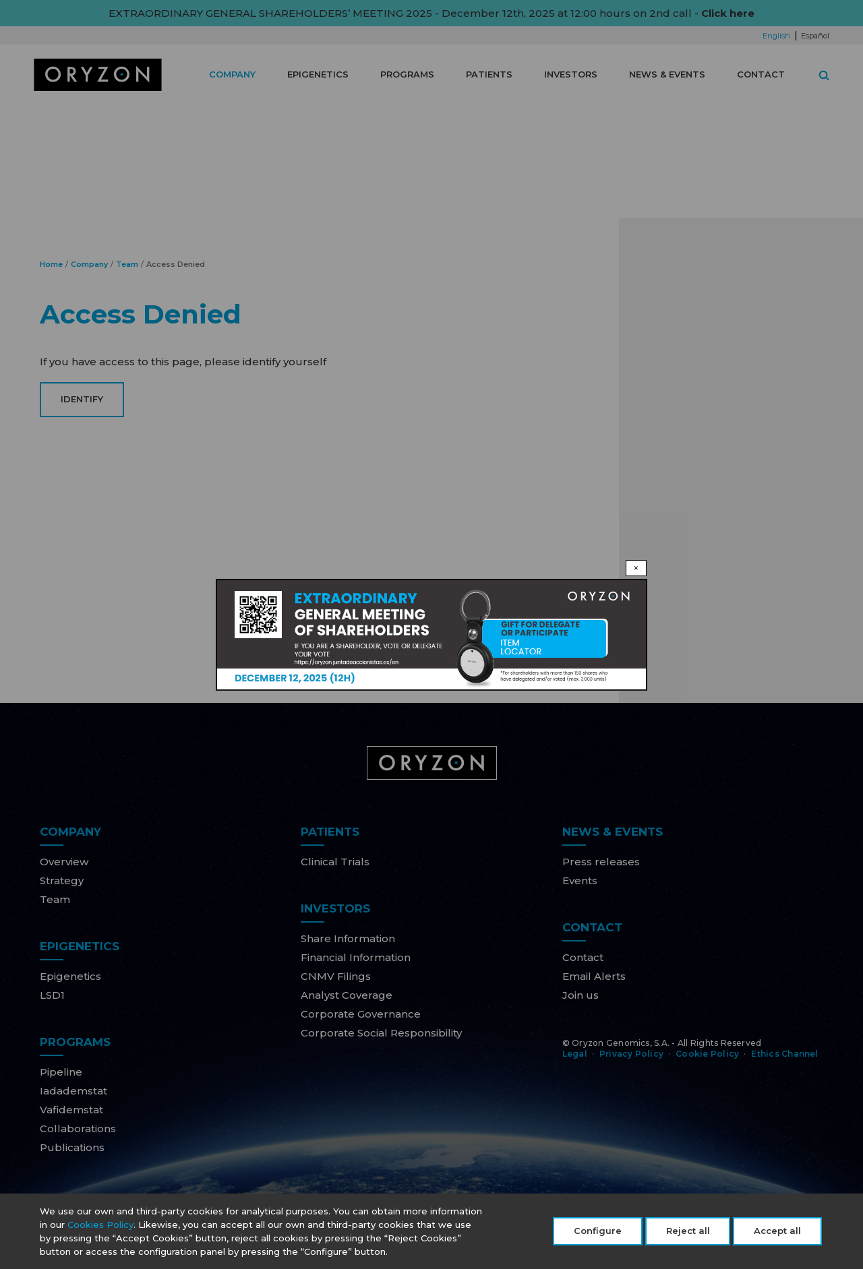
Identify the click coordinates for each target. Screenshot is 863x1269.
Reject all (688, 1233)
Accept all (777, 1233)
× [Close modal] (636, 567)
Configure (598, 1233)
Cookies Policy (100, 1227)
